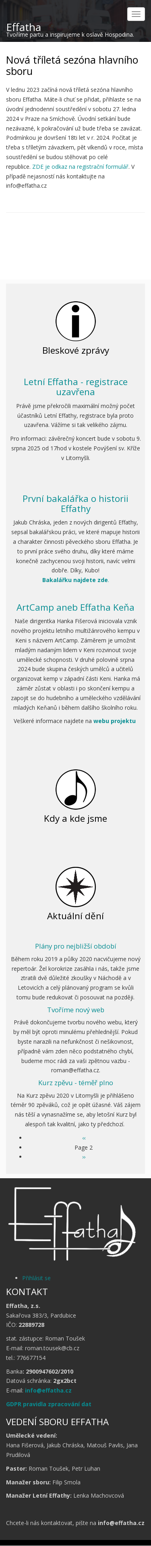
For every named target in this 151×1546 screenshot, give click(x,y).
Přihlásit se (36, 1278)
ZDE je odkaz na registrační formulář (80, 166)
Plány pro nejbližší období (75, 946)
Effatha (23, 27)
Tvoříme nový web (75, 1009)
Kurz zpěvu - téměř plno (75, 1082)
